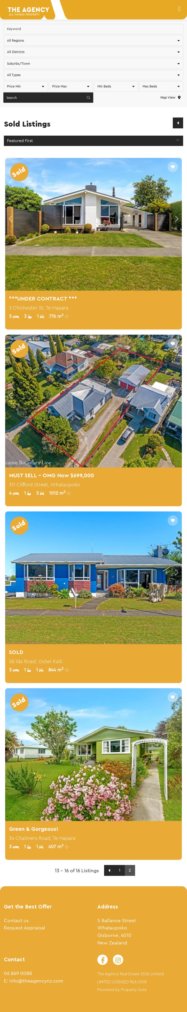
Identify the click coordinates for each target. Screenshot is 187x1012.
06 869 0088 (18, 973)
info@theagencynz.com (36, 980)
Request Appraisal (24, 927)
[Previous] (178, 123)
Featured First (94, 141)
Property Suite (134, 990)
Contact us (16, 920)
